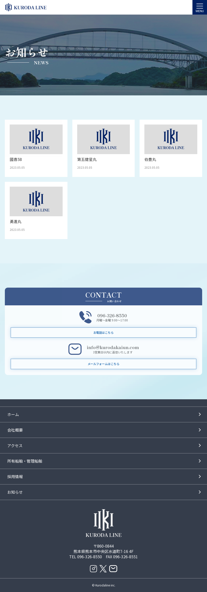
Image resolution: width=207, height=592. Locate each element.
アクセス (15, 445)
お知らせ (15, 492)
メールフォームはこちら (104, 364)
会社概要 (15, 430)
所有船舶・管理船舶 (24, 461)
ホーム (13, 414)
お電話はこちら (103, 332)
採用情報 (15, 476)
